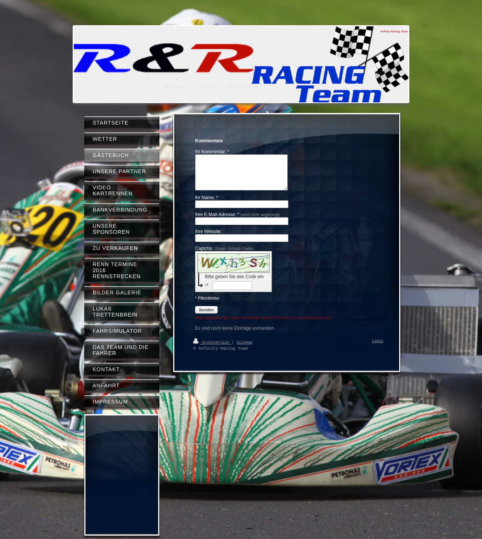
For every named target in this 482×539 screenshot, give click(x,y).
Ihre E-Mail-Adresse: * (237, 221)
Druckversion (212, 349)
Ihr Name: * (206, 204)
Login (377, 348)
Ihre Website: (208, 238)
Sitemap (244, 349)
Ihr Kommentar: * (212, 151)
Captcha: (224, 255)
